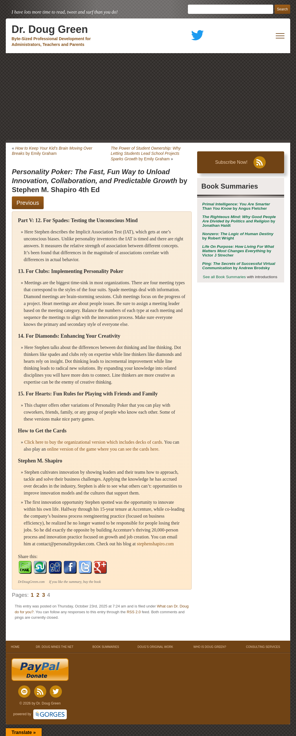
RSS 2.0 (133, 612)
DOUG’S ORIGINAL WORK (155, 646)
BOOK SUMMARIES (105, 646)
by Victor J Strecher (238, 250)
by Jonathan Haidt (239, 221)
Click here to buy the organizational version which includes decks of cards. (93, 442)
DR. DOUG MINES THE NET (54, 646)
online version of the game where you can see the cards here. (103, 449)
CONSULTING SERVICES (263, 646)
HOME (15, 646)
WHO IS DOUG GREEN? (209, 646)
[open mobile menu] (280, 35)
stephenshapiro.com (155, 543)
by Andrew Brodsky (238, 265)
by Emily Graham (146, 153)
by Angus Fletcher (236, 206)
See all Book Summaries (224, 277)
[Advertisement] (148, 96)
